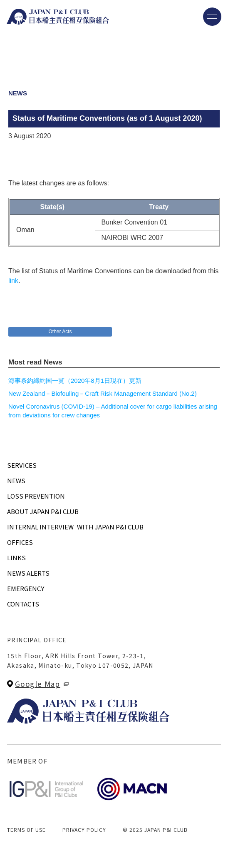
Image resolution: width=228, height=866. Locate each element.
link (13, 280)
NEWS (16, 480)
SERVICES (22, 465)
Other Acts (60, 331)
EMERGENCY (25, 588)
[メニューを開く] (212, 16)
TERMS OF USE (26, 829)
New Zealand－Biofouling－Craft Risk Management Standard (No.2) (102, 393)
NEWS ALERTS (28, 573)
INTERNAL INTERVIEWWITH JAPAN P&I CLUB (75, 526)
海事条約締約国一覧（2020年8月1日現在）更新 (74, 380)
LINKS (16, 557)
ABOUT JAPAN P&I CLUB (43, 511)
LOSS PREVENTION (36, 496)
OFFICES (20, 542)
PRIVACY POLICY (84, 829)
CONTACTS (23, 603)
